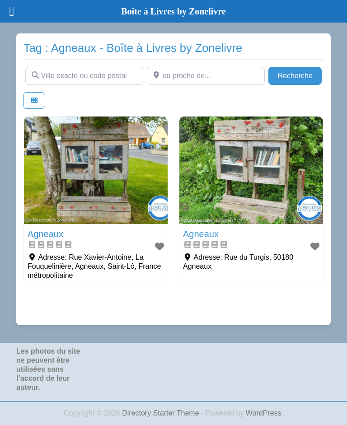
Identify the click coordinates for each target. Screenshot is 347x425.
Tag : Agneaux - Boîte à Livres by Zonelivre (132, 48)
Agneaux (45, 234)
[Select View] (34, 100)
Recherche (299, 74)
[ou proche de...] (206, 76)
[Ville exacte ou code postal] (84, 76)
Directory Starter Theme (161, 413)
